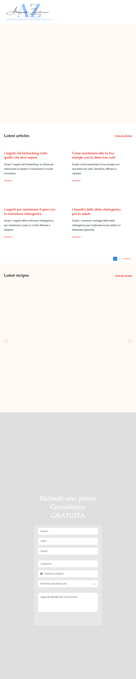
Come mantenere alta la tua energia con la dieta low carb (93, 155)
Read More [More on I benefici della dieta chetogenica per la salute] (76, 237)
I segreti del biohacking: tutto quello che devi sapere (25, 155)
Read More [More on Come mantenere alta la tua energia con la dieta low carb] (76, 180)
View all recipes (123, 276)
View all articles (123, 136)
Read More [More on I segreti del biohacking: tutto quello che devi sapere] (8, 180)
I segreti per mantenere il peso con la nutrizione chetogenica (29, 211)
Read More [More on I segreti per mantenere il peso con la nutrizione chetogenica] (8, 237)
